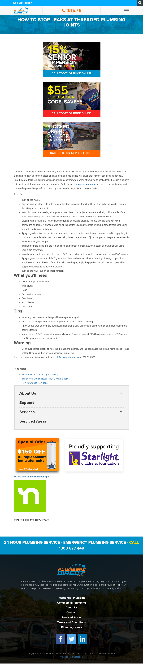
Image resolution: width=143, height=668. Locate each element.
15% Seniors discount (23, 3)
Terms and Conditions (71, 627)
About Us (27, 397)
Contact (71, 617)
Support (26, 407)
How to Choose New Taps (35, 387)
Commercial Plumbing (71, 607)
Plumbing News (71, 631)
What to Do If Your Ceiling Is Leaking (40, 379)
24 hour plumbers (68, 361)
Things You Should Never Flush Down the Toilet (45, 383)
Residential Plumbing (71, 602)
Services (27, 416)
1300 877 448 (71, 552)
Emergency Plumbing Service (94, 547)
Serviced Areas (33, 425)
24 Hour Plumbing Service (32, 547)
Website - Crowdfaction (71, 661)
